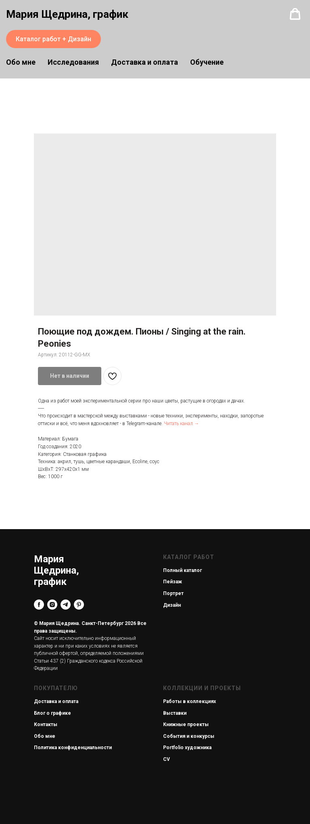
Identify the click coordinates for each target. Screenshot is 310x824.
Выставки (174, 713)
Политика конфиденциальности (73, 747)
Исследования (73, 62)
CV (166, 759)
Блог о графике (52, 713)
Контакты (45, 724)
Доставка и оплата (144, 62)
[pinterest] (79, 604)
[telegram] (66, 604)
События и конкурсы (188, 736)
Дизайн (172, 605)
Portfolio (173, 747)
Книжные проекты (186, 724)
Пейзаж (172, 582)
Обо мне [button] (21, 62)
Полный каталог (182, 570)
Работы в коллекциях (189, 701)
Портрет (173, 593)
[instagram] (52, 604)
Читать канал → (181, 423)
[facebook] (39, 604)
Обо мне (44, 736)
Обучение (207, 62)
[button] (295, 14)
